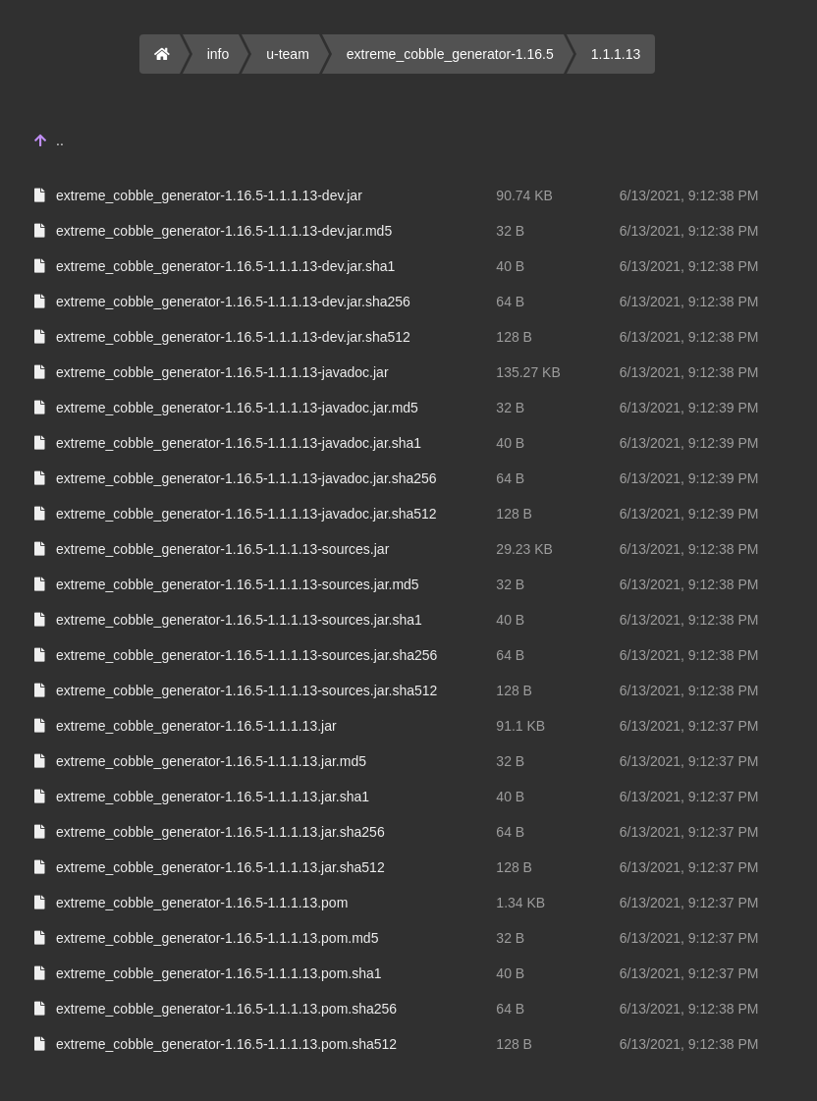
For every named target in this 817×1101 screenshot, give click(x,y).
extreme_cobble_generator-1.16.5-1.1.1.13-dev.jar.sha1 (225, 266)
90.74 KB (524, 195)
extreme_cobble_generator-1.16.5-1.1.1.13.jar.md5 (211, 761)
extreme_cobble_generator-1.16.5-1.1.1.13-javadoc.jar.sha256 (246, 478)
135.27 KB (528, 372)
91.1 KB (520, 726)
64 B (510, 301)
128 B (514, 337)
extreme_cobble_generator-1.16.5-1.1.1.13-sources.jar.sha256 (246, 655)
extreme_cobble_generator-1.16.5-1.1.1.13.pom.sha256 (226, 1009)
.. (60, 140)
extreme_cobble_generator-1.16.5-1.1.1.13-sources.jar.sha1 (239, 620)
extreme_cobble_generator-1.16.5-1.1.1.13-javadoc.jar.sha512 (246, 514)
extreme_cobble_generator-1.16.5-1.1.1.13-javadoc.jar (222, 372)
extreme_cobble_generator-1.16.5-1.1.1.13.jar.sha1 (212, 796)
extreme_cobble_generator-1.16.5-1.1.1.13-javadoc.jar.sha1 (238, 443)
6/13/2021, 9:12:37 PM (689, 726)
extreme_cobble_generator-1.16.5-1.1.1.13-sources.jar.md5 (237, 584)
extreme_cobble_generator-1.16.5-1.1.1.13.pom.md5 (217, 938)
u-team (287, 54)
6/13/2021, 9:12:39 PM (689, 407)
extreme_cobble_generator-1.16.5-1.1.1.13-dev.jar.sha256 (233, 301)
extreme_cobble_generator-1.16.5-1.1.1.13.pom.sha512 (226, 1044)
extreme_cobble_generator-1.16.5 (450, 54)
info (218, 54)
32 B (510, 231)
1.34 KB (520, 902)
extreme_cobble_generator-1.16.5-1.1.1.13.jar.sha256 (220, 832)
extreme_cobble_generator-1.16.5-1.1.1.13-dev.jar (209, 195)
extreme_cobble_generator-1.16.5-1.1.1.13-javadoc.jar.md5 (237, 407)
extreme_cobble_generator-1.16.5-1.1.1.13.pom (202, 902)
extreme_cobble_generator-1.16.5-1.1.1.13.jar (196, 726)
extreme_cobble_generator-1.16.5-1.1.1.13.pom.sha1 (219, 973)
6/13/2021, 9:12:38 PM (689, 195)
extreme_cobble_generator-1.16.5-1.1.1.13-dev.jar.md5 (224, 231)
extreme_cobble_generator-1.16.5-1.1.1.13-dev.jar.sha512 (233, 337)
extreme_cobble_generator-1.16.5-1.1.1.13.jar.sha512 (220, 867)
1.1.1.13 (616, 54)
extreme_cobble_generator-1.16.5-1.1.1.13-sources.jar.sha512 (246, 690)
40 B (510, 266)
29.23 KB (524, 549)
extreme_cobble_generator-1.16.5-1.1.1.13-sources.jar (222, 549)
